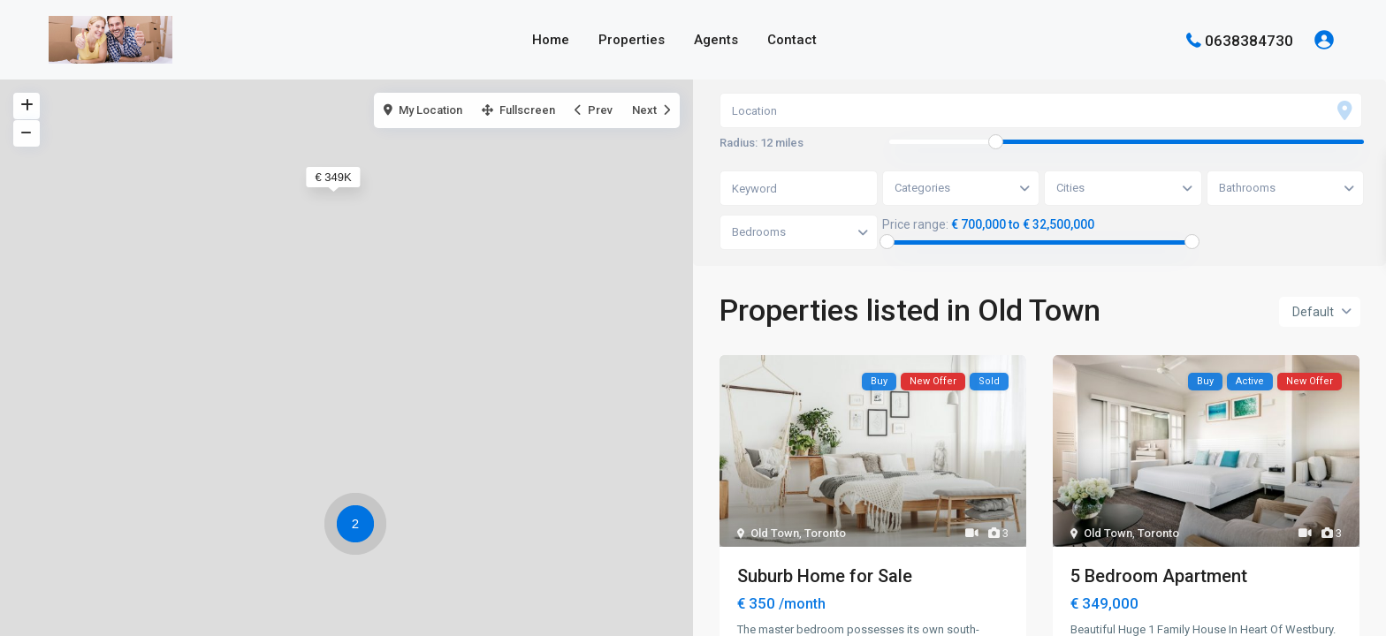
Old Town (774, 533)
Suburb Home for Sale (824, 576)
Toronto (825, 533)
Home (550, 40)
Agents (716, 40)
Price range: (915, 224)
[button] (359, 526)
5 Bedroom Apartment (1158, 576)
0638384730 (1249, 40)
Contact (792, 40)
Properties (631, 40)
